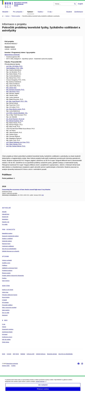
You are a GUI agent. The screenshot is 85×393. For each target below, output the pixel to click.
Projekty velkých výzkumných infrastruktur (13, 275)
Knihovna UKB (30, 354)
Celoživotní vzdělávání (8, 246)
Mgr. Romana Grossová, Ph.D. (15, 89)
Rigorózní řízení (6, 243)
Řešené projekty (6, 273)
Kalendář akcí (5, 214)
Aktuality (4, 211)
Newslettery (5, 219)
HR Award (4, 334)
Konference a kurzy (7, 337)
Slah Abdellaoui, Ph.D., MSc (14, 68)
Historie (4, 326)
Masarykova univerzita (12, 55)
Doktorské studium (7, 241)
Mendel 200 (5, 216)
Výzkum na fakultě (7, 260)
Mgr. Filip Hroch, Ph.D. (13, 91)
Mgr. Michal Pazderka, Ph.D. (14, 121)
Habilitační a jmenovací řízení (9, 268)
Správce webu (6, 365)
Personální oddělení (7, 305)
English (80, 4)
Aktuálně (6, 208)
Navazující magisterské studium (10, 236)
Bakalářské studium (7, 233)
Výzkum (5, 256)
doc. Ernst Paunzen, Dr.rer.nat (15, 119)
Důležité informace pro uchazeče (10, 251)
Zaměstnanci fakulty (7, 332)
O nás (5, 320)
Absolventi (5, 315)
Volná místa (5, 292)
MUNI (3, 354)
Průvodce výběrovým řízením (9, 295)
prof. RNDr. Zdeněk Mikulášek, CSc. (17, 113)
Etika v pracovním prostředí (9, 307)
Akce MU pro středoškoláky (9, 248)
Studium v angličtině (7, 238)
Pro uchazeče (8, 229)
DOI (43, 195)
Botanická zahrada (52, 354)
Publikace (4, 265)
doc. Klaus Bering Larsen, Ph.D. (15, 109)
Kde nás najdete (6, 339)
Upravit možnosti (41, 382)
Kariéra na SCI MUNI (7, 289)
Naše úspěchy (6, 310)
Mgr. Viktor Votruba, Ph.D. (14, 144)
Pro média (4, 224)
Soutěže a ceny (6, 263)
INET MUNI (16, 354)
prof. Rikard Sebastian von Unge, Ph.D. (18, 142)
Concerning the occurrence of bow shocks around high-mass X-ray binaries (26, 189)
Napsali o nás (5, 222)
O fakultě (4, 300)
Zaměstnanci (78, 12)
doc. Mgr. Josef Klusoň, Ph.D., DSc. (16, 101)
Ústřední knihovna (40, 354)
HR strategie (5, 302)
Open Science (5, 280)
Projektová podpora (7, 270)
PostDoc (4, 278)
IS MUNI (9, 354)
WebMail (22, 354)
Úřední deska (5, 342)
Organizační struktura (7, 329)
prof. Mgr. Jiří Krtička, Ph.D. (14, 66)
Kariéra (6, 286)
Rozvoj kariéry (6, 297)
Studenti (69, 12)
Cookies (13, 365)
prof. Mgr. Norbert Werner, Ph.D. (15, 146)
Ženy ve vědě (5, 312)
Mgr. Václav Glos (11, 87)
